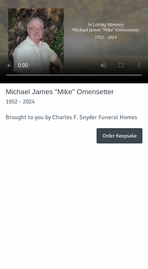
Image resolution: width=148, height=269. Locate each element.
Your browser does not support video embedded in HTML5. (74, 41)
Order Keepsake (120, 135)
